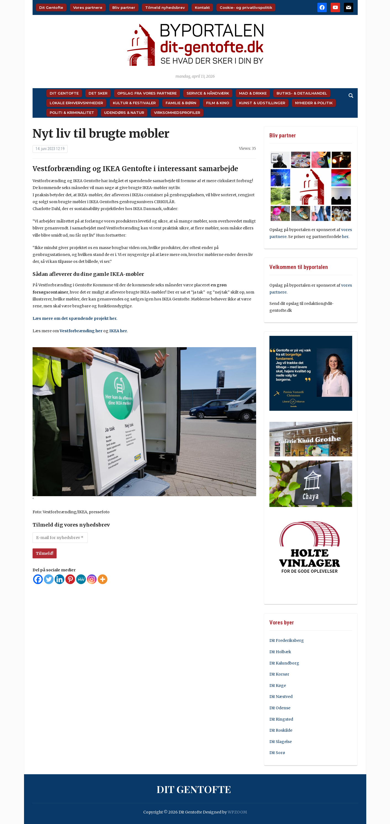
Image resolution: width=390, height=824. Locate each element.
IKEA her (118, 330)
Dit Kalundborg (284, 663)
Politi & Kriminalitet (72, 112)
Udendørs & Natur (124, 112)
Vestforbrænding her (81, 330)
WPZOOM (237, 812)
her (345, 236)
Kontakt (202, 7)
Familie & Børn (181, 103)
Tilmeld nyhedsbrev (165, 7)
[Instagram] (92, 579)
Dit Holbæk (280, 651)
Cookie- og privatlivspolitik (246, 7)
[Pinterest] (70, 579)
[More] (102, 579)
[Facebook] (38, 579)
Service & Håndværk (208, 93)
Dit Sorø (277, 752)
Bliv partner (123, 7)
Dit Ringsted (281, 719)
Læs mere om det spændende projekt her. (75, 318)
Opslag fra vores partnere (147, 93)
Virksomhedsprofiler (177, 112)
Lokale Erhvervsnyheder (76, 103)
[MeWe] (81, 579)
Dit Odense (279, 707)
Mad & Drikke (253, 93)
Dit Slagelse (280, 741)
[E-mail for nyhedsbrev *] (60, 537)
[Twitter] (49, 579)
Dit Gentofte (51, 7)
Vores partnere (87, 7)
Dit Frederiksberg (286, 640)
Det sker (98, 93)
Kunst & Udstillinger (262, 103)
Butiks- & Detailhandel (302, 93)
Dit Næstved (281, 696)
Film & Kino (217, 103)
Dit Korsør (279, 674)
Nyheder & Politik (314, 103)
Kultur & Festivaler (134, 103)
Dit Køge (277, 685)
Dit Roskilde (280, 730)
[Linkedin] (59, 579)
